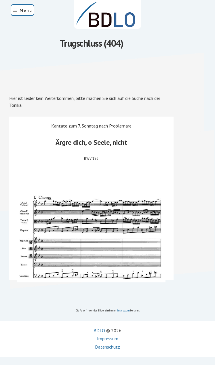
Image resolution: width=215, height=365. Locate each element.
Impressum (123, 310)
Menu (26, 10)
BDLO (99, 330)
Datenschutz (107, 347)
